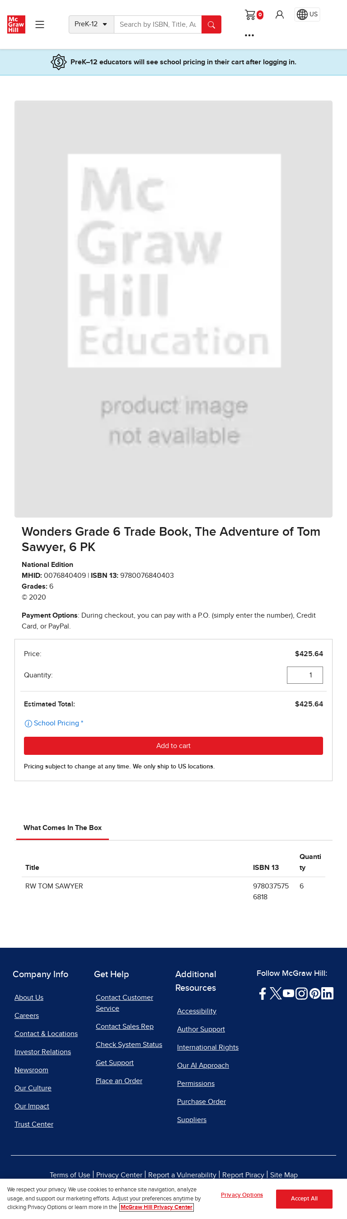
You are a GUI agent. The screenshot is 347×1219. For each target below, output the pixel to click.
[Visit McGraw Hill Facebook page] (263, 993)
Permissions (196, 1083)
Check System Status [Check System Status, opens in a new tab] (129, 1044)
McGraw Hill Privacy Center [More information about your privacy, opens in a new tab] (156, 1208)
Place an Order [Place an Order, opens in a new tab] (119, 1081)
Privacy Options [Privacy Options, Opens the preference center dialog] (242, 1196)
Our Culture (33, 1088)
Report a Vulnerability (182, 1175)
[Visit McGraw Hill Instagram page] (301, 993)
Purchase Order (201, 1101)
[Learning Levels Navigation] (40, 24)
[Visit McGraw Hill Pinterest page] (315, 993)
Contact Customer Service (124, 1003)
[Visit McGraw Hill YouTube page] (288, 993)
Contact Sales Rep (125, 1026)
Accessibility (196, 1011)
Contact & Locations (46, 1033)
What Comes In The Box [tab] (62, 827)
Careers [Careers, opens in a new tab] (26, 1015)
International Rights (208, 1047)
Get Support (115, 1062)
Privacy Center (119, 1175)
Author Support (201, 1029)
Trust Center (33, 1124)
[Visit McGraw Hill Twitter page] (276, 993)
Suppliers (191, 1119)
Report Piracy (243, 1175)
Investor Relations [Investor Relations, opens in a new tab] (42, 1052)
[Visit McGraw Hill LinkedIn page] (327, 993)
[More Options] (249, 35)
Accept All (304, 1200)
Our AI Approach (203, 1065)
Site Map (284, 1175)
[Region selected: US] (307, 14)
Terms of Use (70, 1175)
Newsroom (31, 1070)
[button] (279, 14)
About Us (28, 997)
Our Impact (31, 1106)
